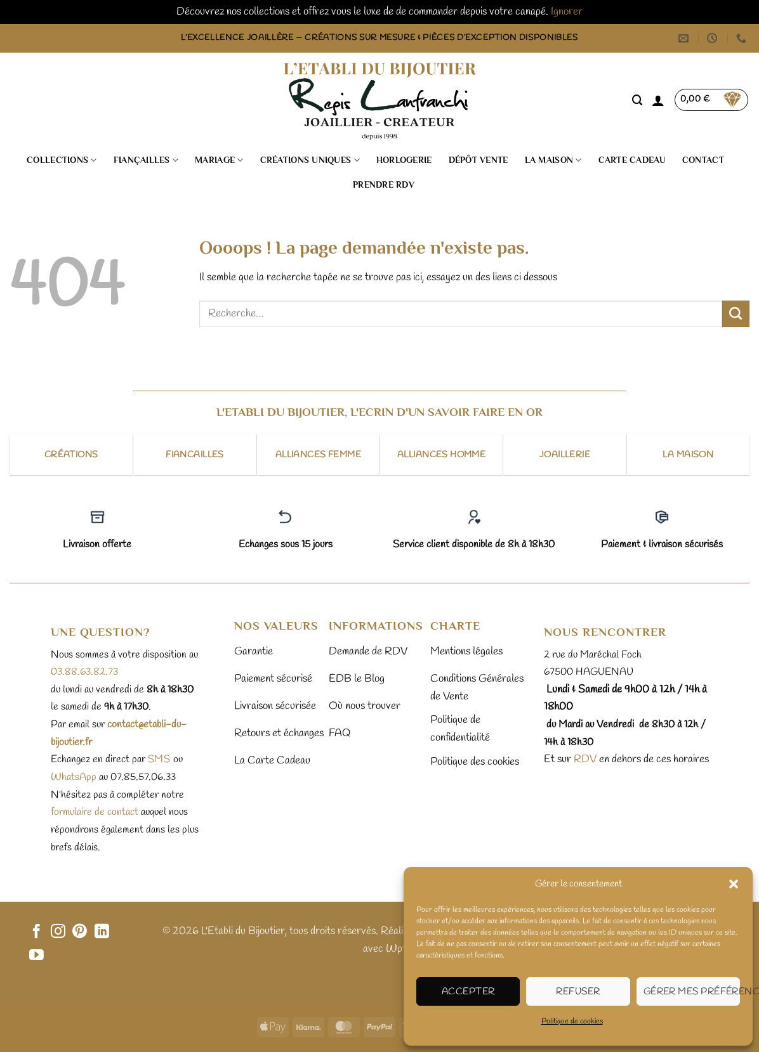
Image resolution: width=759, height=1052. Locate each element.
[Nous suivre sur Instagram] (58, 932)
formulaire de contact (94, 812)
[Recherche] (637, 100)
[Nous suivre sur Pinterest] (79, 932)
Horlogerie (404, 160)
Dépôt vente (478, 160)
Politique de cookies (572, 1021)
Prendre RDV (383, 185)
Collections (62, 160)
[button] (733, 884)
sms (159, 759)
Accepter (468, 991)
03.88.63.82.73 (84, 672)
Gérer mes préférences (692, 991)
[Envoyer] (735, 314)
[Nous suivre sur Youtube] (36, 955)
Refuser (578, 991)
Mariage (219, 160)
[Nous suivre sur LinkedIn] (102, 932)
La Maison (553, 160)
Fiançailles (146, 160)
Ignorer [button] (567, 11)
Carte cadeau (632, 160)
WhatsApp (73, 777)
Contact (703, 160)
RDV (584, 759)
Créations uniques (310, 160)
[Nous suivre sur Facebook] (36, 932)
